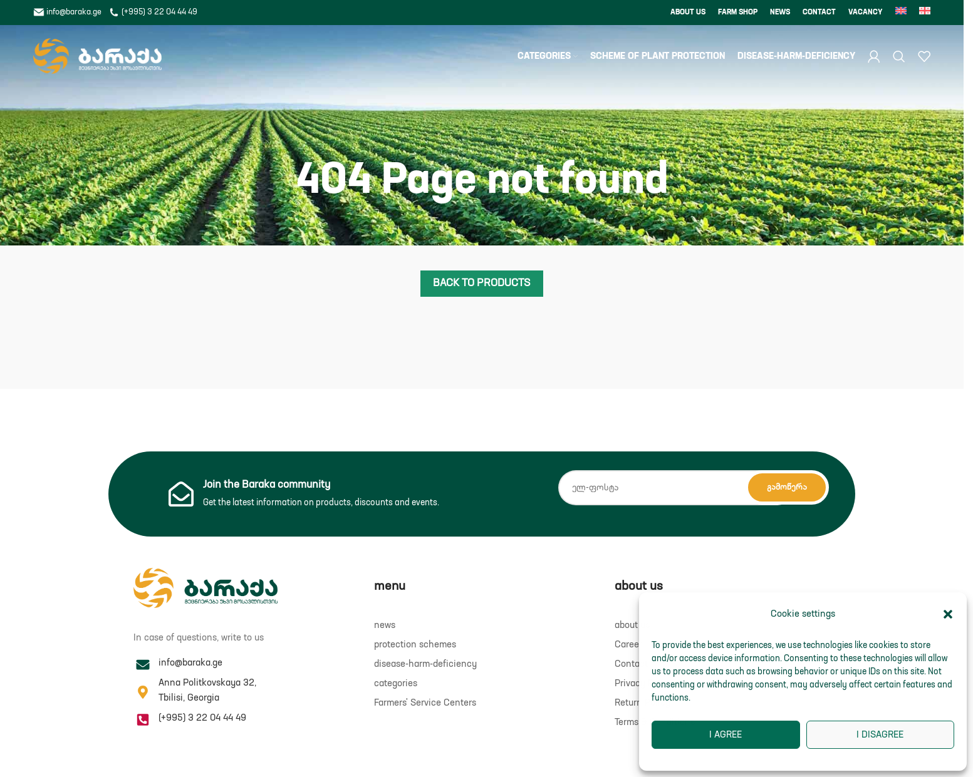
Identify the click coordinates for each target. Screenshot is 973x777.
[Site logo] (97, 56)
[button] (948, 614)
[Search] (899, 56)
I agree (725, 734)
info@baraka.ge (68, 12)
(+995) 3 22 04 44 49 (152, 12)
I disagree (879, 734)
